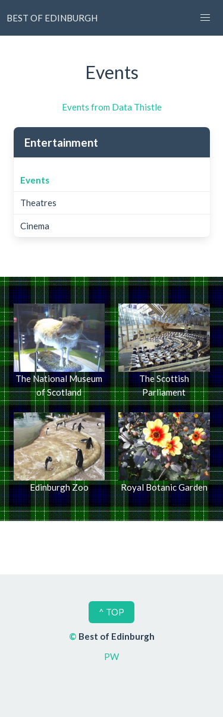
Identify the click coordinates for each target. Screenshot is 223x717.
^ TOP (111, 612)
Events (34, 180)
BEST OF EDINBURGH (52, 17)
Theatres (38, 202)
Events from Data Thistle (112, 107)
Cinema (34, 225)
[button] (205, 18)
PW (111, 656)
